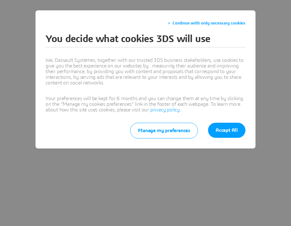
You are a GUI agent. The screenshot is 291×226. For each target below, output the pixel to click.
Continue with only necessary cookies (209, 23)
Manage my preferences (164, 130)
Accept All (227, 130)
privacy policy (165, 109)
